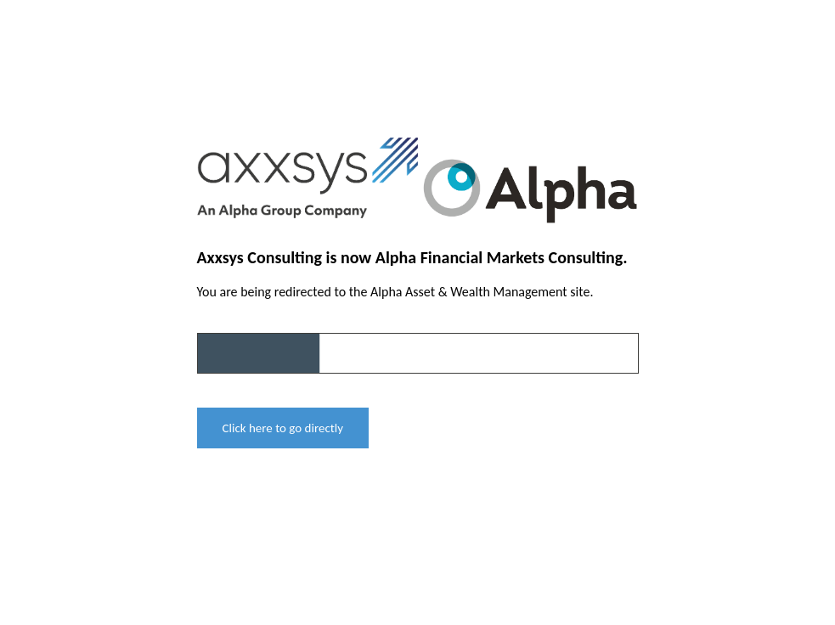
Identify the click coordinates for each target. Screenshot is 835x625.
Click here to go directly (283, 428)
